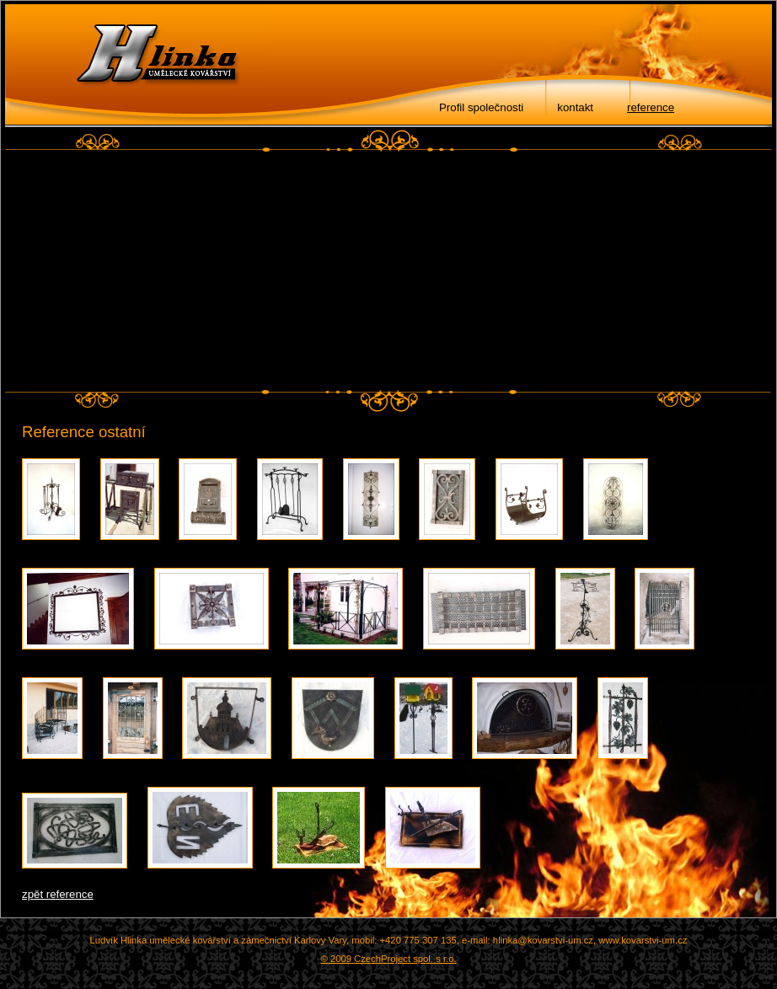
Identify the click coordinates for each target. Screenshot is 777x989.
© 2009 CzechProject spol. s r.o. (388, 959)
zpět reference (58, 894)
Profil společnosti (481, 107)
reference (650, 107)
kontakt (575, 107)
